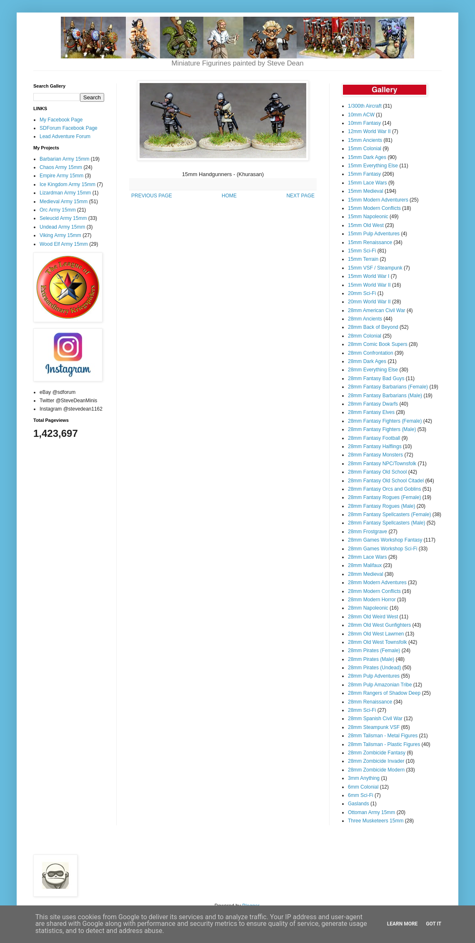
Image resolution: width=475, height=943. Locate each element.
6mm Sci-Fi (360, 795)
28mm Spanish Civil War (375, 718)
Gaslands (358, 804)
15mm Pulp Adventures (374, 234)
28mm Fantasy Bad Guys (376, 378)
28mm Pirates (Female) (374, 650)
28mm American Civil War (376, 310)
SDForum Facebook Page (69, 128)
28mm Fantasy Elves (371, 412)
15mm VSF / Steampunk (375, 268)
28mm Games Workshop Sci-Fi (382, 549)
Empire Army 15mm (61, 176)
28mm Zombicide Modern (376, 770)
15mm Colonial (364, 148)
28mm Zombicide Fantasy (376, 753)
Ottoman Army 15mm (371, 812)
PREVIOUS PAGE (151, 196)
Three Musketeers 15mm (375, 821)
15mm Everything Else (373, 166)
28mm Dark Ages (367, 361)
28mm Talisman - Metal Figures (383, 736)
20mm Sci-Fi (362, 293)
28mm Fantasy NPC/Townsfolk (382, 463)
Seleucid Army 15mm (63, 218)
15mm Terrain (363, 259)
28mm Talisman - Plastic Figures (384, 744)
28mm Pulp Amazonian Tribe (380, 685)
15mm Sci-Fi (362, 251)
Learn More (402, 924)
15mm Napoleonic (368, 216)
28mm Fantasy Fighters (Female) (385, 421)
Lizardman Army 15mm (65, 193)
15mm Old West (366, 225)
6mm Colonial (363, 787)
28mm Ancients (365, 319)
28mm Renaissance (370, 702)
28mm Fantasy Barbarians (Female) (388, 387)
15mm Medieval (365, 191)
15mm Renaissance (370, 242)
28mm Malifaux (365, 565)
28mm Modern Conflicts (374, 591)
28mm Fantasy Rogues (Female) (384, 497)
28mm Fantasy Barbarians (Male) (385, 395)
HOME (229, 196)
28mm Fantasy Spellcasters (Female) (389, 514)
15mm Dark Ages (367, 157)
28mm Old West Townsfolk (377, 642)
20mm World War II (369, 302)
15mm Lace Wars (367, 183)
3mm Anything (364, 778)
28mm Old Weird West (373, 617)
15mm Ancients (365, 140)
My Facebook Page (61, 120)
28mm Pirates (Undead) (374, 668)
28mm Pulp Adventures (374, 676)
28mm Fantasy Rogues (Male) (381, 506)
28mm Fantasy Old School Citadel (386, 481)
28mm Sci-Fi (362, 710)
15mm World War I (368, 276)
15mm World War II (369, 285)
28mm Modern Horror (372, 600)
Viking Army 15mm (60, 235)
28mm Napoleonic (368, 608)
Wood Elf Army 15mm (64, 244)
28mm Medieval (365, 574)
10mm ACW (361, 115)
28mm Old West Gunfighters (379, 625)
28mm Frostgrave (367, 532)
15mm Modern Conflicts (374, 208)
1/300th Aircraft (365, 106)
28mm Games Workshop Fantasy (385, 540)
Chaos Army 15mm (61, 167)
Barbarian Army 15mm (64, 159)
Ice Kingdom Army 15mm (67, 184)
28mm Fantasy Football (374, 438)
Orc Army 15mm (58, 210)
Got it (433, 924)
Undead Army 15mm (62, 227)
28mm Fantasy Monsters (375, 455)
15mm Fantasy (364, 174)
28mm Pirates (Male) (371, 659)
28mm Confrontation (370, 353)
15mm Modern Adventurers (378, 200)
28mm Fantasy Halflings (375, 446)
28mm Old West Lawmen (376, 634)
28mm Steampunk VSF (374, 727)
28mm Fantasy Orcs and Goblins (384, 489)
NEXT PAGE (300, 196)
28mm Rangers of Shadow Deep (384, 693)
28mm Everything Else (373, 370)
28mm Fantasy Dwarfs (373, 404)
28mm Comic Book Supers (378, 344)
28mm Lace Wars (367, 557)
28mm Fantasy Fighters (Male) (382, 429)
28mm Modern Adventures (377, 582)
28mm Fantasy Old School (377, 472)
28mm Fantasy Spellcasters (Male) (386, 523)
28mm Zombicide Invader (376, 761)
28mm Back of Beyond (373, 327)
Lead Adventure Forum (65, 136)
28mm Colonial (364, 336)
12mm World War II (369, 131)
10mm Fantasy (364, 123)
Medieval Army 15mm (64, 201)
